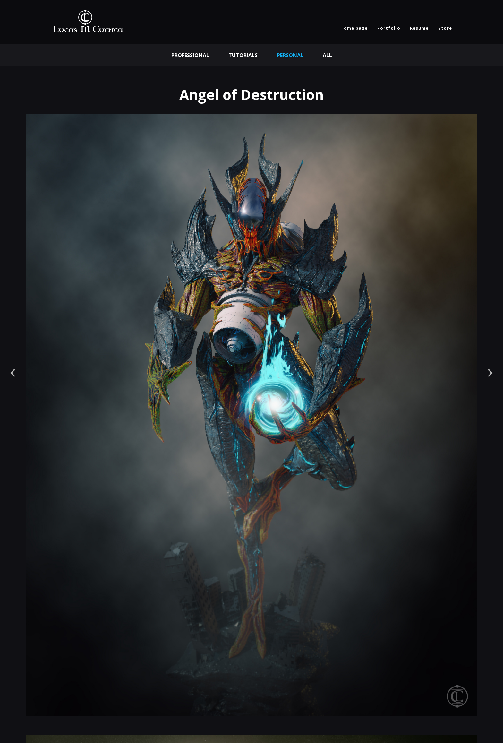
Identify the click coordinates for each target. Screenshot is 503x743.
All (327, 55)
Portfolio (388, 28)
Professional (190, 55)
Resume (419, 28)
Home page (354, 28)
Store (445, 28)
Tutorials (243, 55)
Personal (290, 55)
